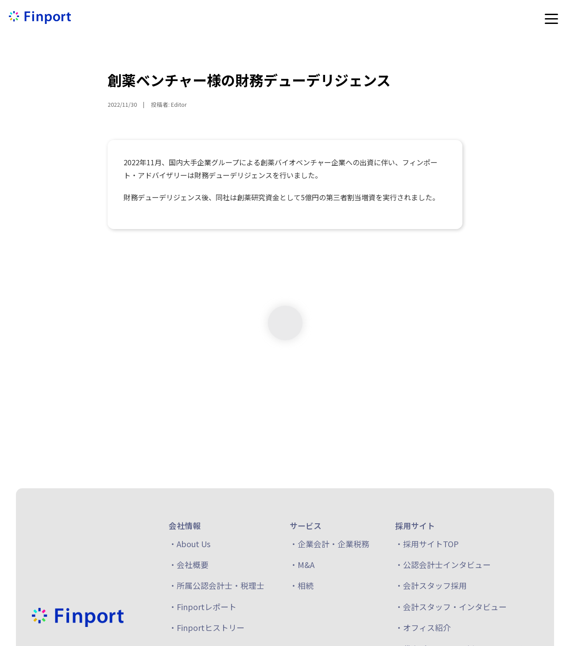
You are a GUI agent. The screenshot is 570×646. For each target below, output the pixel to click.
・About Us (189, 543)
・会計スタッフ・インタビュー (451, 606)
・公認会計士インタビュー (443, 564)
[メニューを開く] (551, 18)
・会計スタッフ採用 (431, 585)
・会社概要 (189, 564)
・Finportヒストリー (206, 627)
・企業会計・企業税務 (329, 543)
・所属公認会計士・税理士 (216, 585)
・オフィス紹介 (423, 627)
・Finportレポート (203, 606)
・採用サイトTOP (427, 543)
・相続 (302, 585)
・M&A (302, 564)
